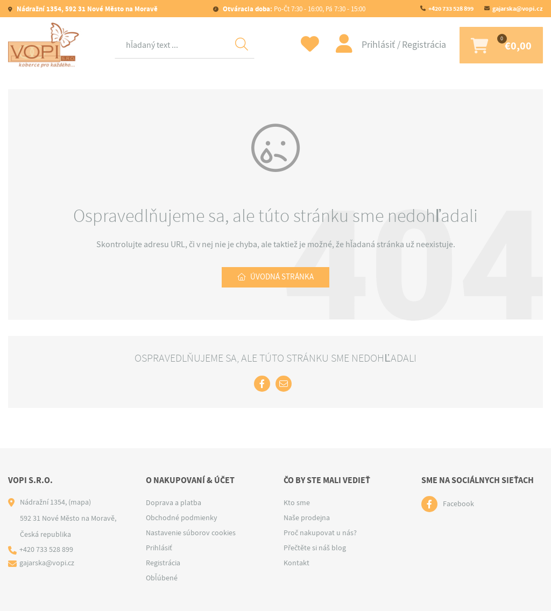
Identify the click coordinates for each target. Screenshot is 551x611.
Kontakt (296, 562)
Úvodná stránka (282, 277)
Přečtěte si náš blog (315, 547)
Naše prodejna (307, 517)
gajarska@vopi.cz (517, 8)
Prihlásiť (372, 45)
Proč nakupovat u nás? (320, 532)
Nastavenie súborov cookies (191, 532)
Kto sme (297, 502)
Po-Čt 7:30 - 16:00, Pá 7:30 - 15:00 (293, 8)
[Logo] (45, 45)
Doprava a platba (173, 502)
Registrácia (416, 45)
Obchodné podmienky (181, 517)
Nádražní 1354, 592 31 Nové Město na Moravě (86, 8)
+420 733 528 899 (451, 8)
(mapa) (79, 502)
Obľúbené (162, 578)
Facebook (458, 504)
